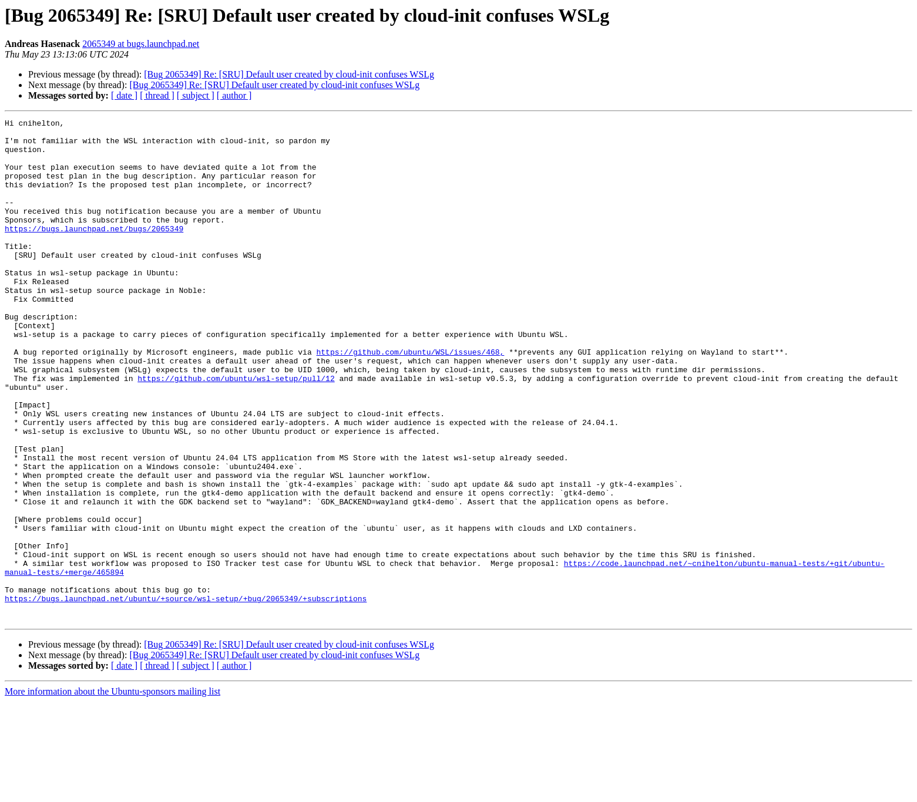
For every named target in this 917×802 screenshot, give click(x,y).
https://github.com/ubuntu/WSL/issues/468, (410, 399)
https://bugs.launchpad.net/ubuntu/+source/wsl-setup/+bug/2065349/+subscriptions (186, 695)
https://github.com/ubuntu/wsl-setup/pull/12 (235, 431)
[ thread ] (157, 95)
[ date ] (124, 95)
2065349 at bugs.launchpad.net (140, 44)
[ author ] (234, 95)
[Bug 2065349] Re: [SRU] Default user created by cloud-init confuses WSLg (289, 74)
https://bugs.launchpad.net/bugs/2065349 (94, 251)
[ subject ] (195, 95)
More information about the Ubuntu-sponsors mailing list (112, 792)
